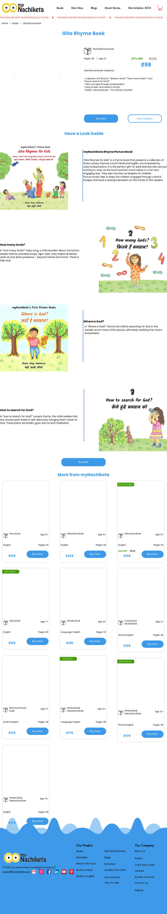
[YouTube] (64, 871)
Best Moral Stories (114, 851)
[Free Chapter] (145, 118)
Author (139, 858)
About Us (140, 851)
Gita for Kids (112, 882)
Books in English (85, 876)
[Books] (15, 23)
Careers (139, 870)
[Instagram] (41, 871)
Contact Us (141, 883)
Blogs (107, 857)
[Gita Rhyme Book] (32, 23)
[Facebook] (49, 871)
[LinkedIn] (56, 871)
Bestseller (82, 857)
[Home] (5, 23)
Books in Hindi (84, 870)
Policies (139, 890)
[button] (36, 77)
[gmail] (34, 871)
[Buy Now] (101, 118)
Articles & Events (144, 877)
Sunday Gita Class (115, 870)
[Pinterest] (71, 871)
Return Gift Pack (86, 863)
